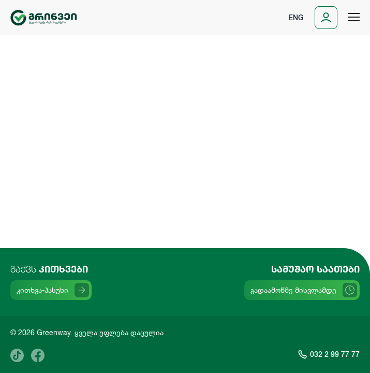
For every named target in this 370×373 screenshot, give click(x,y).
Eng (296, 17)
